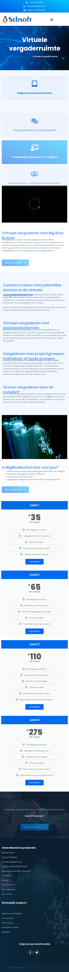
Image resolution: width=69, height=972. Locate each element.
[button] (52, 20)
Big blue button (25, 56)
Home (14, 56)
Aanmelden (34, 561)
